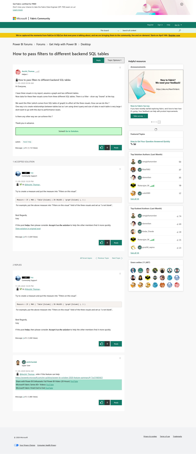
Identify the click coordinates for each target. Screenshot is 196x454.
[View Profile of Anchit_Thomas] (28, 71)
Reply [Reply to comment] (116, 243)
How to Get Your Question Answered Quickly (150, 141)
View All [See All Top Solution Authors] (135, 198)
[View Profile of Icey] (31, 172)
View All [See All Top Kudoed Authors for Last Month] (135, 252)
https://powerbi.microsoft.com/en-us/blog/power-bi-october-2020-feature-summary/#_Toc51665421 (59, 377)
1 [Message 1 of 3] (23, 148)
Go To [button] (177, 25)
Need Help (27, 142)
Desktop (86, 44)
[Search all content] (151, 30)
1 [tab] (151, 121)
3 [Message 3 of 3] (23, 237)
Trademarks (177, 436)
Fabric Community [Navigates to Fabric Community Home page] (40, 18)
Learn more (18, 10)
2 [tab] (153, 121)
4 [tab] (156, 121)
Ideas (78, 18)
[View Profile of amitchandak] (31, 362)
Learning (111, 18)
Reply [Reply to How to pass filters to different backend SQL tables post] (116, 147)
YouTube (74, 381)
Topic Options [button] (114, 60)
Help (168, 25)
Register (150, 25)
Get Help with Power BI (63, 44)
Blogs (101, 18)
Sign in (160, 25)
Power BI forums (23, 44)
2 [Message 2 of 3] (23, 397)
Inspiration (67, 18)
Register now (174, 35)
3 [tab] (154, 121)
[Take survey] (139, 116)
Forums (56, 18)
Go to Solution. (72, 131)
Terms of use (165, 436)
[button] (98, 60)
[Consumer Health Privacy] (46, 445)
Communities (89, 18)
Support (122, 18)
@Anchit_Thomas (32, 184)
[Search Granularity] (109, 30)
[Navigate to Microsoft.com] (20, 18)
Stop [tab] (159, 122)
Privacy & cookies (150, 436)
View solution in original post (28, 228)
